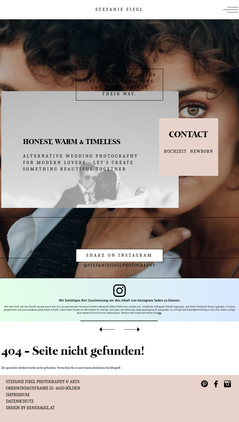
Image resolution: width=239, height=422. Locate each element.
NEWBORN (201, 151)
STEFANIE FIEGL (119, 9)
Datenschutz (20, 401)
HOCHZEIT (175, 151)
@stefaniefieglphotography (120, 265)
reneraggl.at (41, 407)
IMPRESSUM (18, 394)
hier (159, 312)
